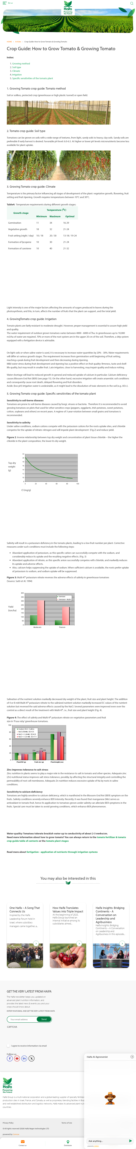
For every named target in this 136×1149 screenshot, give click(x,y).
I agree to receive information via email (29, 1045)
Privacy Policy (8, 1122)
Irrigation (17, 74)
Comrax (16, 1134)
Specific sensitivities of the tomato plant (33, 78)
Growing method (21, 63)
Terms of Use (67, 1122)
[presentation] (27, 1033)
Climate (16, 70)
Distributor (68, 1145)
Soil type (16, 67)
